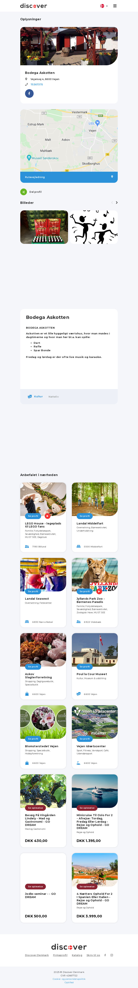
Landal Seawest (37, 598)
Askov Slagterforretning (38, 675)
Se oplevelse (35, 808)
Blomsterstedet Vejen (41, 746)
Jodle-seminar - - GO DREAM (40, 895)
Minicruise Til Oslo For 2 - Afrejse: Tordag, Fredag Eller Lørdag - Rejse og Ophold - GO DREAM (95, 821)
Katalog (77, 955)
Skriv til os (93, 955)
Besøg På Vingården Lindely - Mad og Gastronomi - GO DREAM (40, 819)
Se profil (33, 516)
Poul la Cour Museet (92, 674)
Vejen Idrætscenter (91, 746)
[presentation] (112, 202)
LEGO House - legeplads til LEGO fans (43, 525)
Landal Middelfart (90, 523)
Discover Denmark (37, 955)
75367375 (37, 84)
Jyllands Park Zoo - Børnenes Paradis (91, 600)
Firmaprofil (60, 955)
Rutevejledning (69, 177)
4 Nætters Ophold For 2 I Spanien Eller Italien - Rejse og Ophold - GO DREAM (95, 898)
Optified (69, 982)
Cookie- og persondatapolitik (69, 978)
